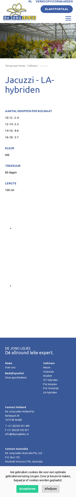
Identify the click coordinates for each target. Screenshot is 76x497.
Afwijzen (51, 488)
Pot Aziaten (50, 384)
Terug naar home (15, 65)
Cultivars (32, 65)
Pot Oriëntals (51, 388)
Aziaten (47, 375)
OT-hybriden (50, 380)
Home (8, 363)
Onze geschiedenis (16, 377)
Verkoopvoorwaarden (54, 1)
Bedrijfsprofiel (14, 373)
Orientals (48, 371)
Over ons (10, 367)
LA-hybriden (50, 392)
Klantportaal (56, 9)
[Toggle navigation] (68, 18)
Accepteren (27, 488)
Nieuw (46, 367)
